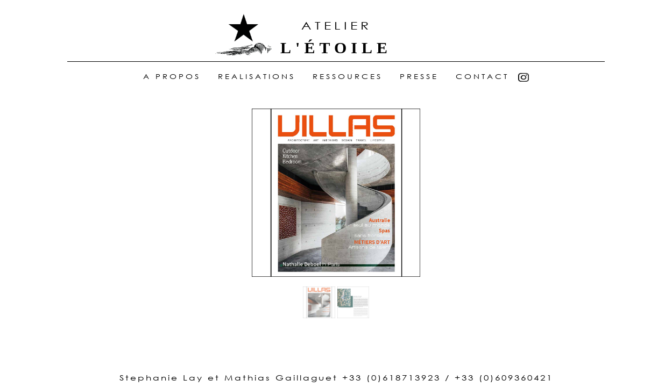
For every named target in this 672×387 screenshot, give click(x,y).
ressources (348, 77)
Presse (419, 77)
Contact (482, 77)
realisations (256, 77)
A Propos (172, 77)
